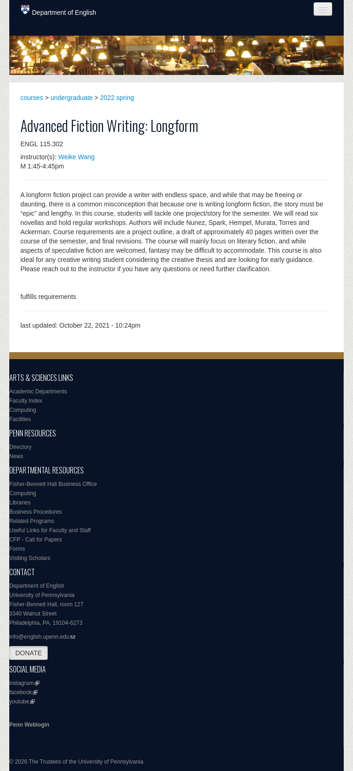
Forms (17, 549)
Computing (22, 410)
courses (31, 97)
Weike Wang (76, 157)
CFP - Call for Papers (35, 539)
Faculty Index (25, 401)
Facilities (20, 419)
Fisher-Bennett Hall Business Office (53, 484)
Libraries (20, 502)
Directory (20, 447)
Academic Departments (38, 391)
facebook (20, 692)
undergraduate (71, 97)
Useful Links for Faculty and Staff (50, 530)
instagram (21, 683)
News (16, 456)
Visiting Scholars (29, 558)
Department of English (58, 10)
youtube (19, 701)
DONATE (28, 653)
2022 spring (117, 97)
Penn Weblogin (29, 724)
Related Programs (31, 521)
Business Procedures (35, 512)
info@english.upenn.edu (39, 637)
